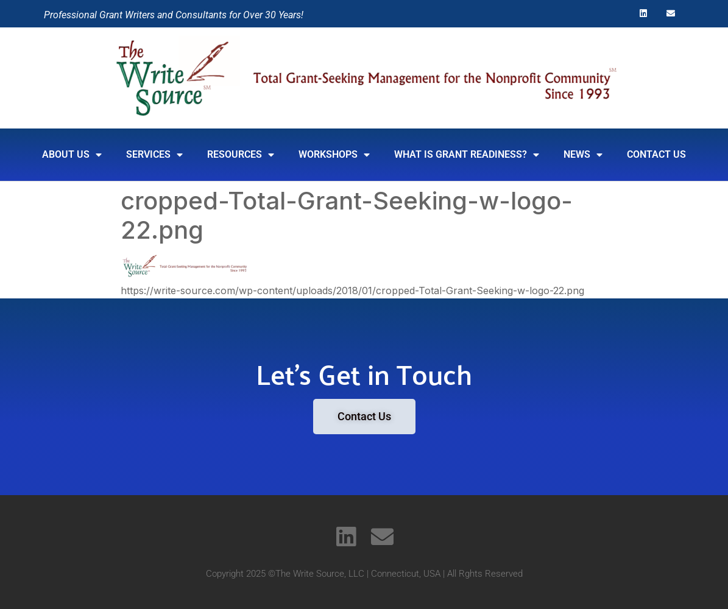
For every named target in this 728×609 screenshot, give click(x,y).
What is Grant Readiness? (466, 155)
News (583, 155)
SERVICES (154, 155)
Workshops (334, 155)
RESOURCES (240, 155)
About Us (72, 155)
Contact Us (656, 154)
